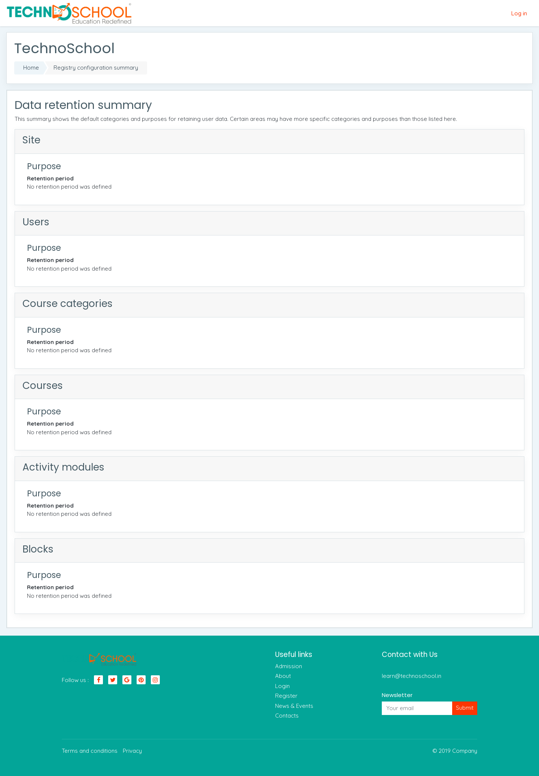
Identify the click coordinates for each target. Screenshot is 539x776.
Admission (288, 666)
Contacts (287, 715)
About (283, 675)
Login (282, 686)
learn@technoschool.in (411, 675)
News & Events (294, 705)
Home (31, 67)
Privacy (132, 750)
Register (286, 695)
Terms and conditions (90, 750)
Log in (519, 13)
